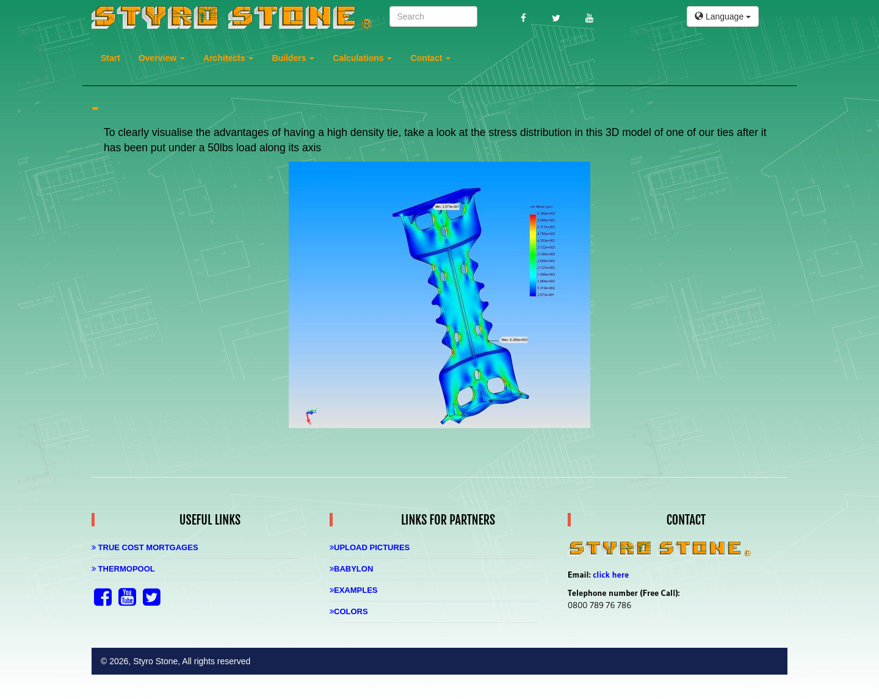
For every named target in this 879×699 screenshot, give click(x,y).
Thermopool (123, 568)
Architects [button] (228, 58)
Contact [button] (430, 58)
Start (110, 58)
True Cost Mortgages (145, 547)
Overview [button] (162, 58)
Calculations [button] (362, 58)
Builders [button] (293, 58)
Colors (349, 611)
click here (611, 574)
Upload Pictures (370, 547)
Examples (354, 590)
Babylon (351, 568)
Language (723, 16)
